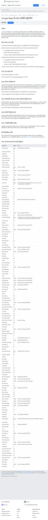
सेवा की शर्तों (34, 517)
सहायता (34, 515)
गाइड (37, 15)
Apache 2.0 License (4, 472)
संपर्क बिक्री (43, 5)
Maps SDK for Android (14, 5)
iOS (17, 22)
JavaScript (24, 22)
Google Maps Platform (13, 15)
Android (3, 5)
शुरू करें (36, 5)
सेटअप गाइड (29, 137)
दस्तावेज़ (20, 15)
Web (18, 515)
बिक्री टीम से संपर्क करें (36, 513)
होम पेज (2, 15)
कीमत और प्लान (35, 511)
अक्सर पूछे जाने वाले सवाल (5, 511)
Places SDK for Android (5, 515)
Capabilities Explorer (5, 513)
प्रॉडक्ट (6, 15)
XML (12, 31)
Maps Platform (13, 1)
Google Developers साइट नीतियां (28, 472)
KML (2, 31)
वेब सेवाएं (18, 517)
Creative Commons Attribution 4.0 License (27, 471)
